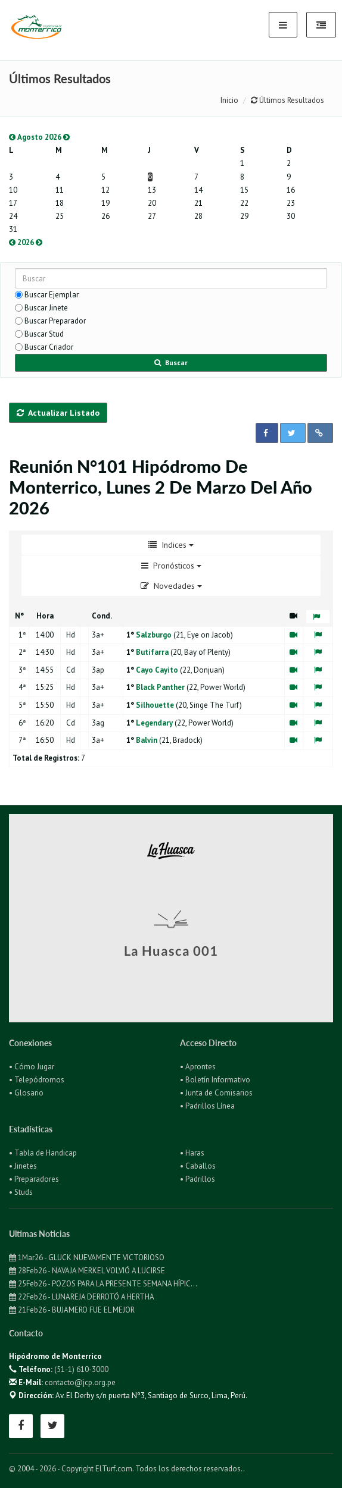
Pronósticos (171, 565)
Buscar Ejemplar (51, 295)
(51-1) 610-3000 (81, 1369)
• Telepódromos (36, 1080)
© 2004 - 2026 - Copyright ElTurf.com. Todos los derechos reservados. (126, 1469)
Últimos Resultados (287, 100)
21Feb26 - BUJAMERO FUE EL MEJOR (72, 1310)
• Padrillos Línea (207, 1106)
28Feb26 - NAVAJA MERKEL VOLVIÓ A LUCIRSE (87, 1271)
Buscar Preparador (55, 321)
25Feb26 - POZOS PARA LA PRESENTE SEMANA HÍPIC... (103, 1284)
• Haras (192, 1153)
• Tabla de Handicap (43, 1153)
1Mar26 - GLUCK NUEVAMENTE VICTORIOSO (86, 1257)
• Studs (21, 1192)
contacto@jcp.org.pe (80, 1382)
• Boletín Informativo (215, 1080)
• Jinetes (23, 1166)
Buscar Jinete (46, 308)
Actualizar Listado (58, 412)
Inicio (229, 100)
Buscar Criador (48, 347)
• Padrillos (197, 1179)
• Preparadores (34, 1179)
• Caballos (198, 1166)
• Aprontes (198, 1067)
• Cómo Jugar (31, 1067)
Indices (171, 544)
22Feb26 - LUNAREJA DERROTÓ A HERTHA (81, 1297)
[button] (267, 433)
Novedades (171, 585)
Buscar (171, 362)
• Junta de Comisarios (216, 1093)
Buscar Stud (44, 334)
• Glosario (26, 1093)
